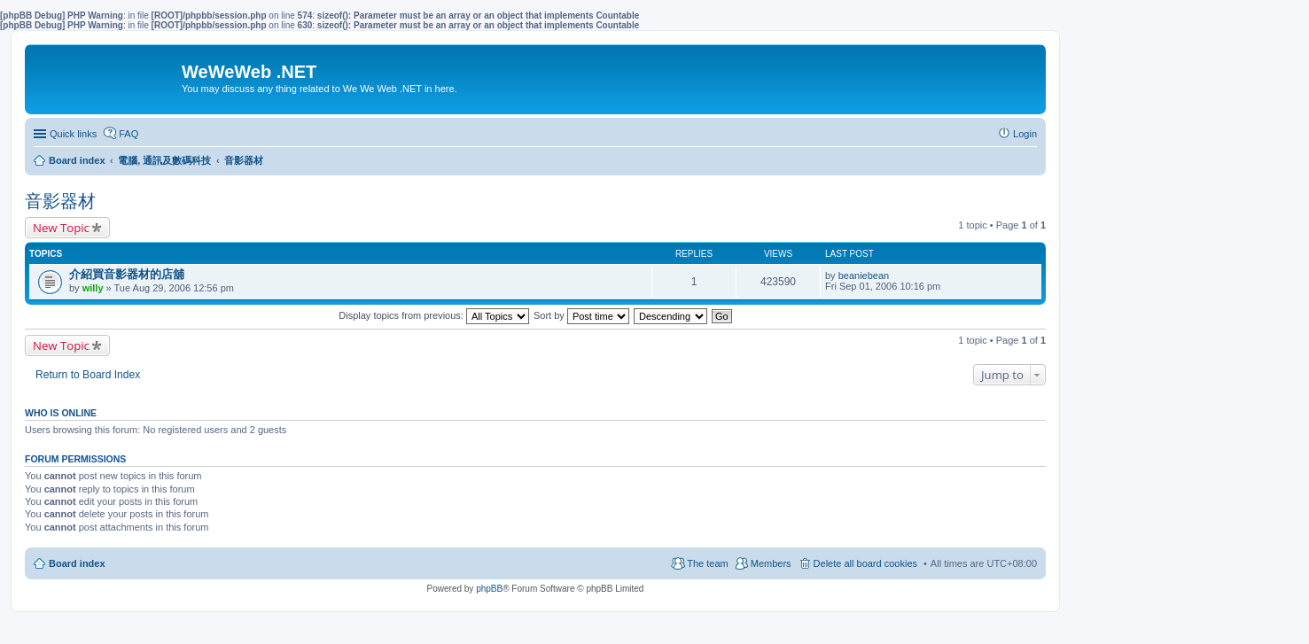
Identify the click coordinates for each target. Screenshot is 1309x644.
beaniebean (864, 275)
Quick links (73, 133)
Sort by (581, 315)
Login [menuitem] (1025, 133)
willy (93, 288)
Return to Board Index (87, 375)
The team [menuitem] (707, 563)
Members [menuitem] (771, 563)
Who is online (61, 412)
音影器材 (60, 201)
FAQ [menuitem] (128, 133)
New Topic (61, 228)
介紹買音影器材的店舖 (126, 274)
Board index (77, 563)
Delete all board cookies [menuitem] (865, 563)
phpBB (489, 589)
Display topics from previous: (434, 315)
